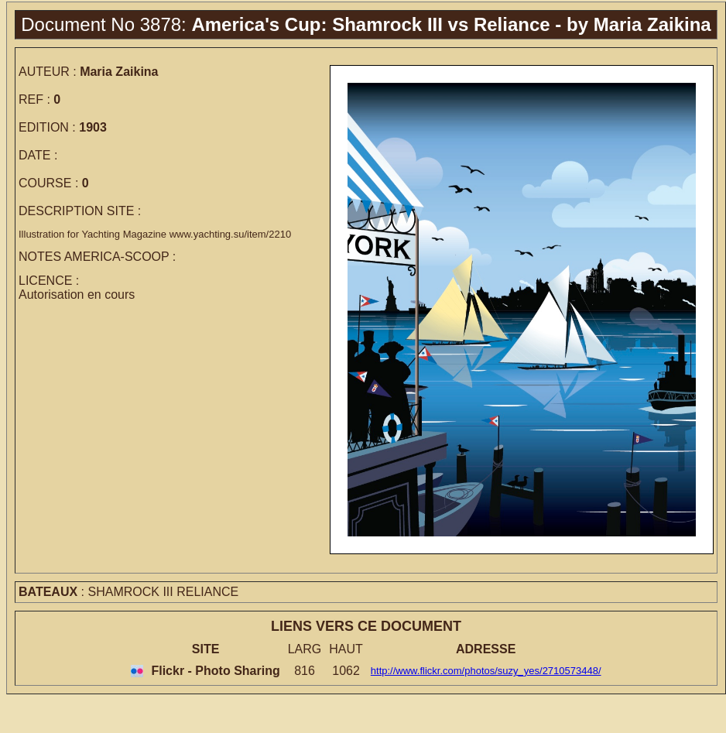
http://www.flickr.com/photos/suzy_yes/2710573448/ (486, 670)
